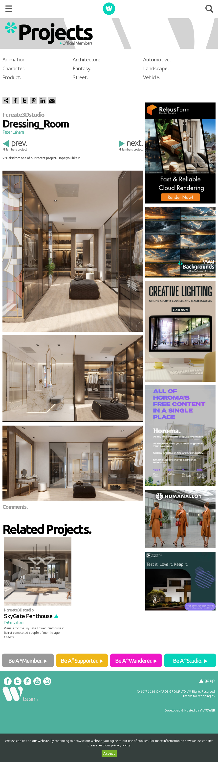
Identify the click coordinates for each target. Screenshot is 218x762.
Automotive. (157, 59)
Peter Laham (13, 131)
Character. (13, 68)
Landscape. (156, 68)
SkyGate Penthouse (31, 615)
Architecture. (87, 59)
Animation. (14, 59)
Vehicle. (151, 77)
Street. (80, 77)
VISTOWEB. (208, 710)
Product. (11, 77)
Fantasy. (82, 68)
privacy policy (121, 745)
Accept (109, 753)
